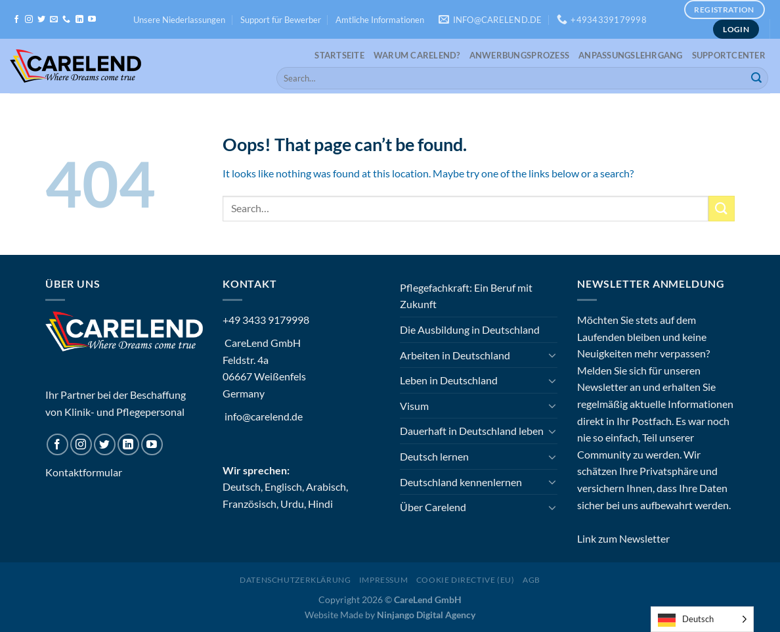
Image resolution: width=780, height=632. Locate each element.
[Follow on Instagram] (29, 19)
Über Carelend (433, 507)
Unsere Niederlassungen (179, 19)
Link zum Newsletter (623, 538)
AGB (531, 580)
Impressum (383, 580)
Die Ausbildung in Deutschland (470, 329)
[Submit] (756, 78)
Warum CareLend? (417, 55)
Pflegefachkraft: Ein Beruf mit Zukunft (466, 296)
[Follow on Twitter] (41, 19)
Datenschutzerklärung (295, 580)
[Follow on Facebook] (16, 19)
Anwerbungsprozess (519, 55)
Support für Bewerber (280, 19)
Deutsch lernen (434, 456)
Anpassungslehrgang (630, 55)
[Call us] (66, 19)
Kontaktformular (83, 472)
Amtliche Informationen (380, 19)
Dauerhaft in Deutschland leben (472, 430)
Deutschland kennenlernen (461, 482)
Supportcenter (729, 55)
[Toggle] (552, 355)
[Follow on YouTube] (92, 19)
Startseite (339, 55)
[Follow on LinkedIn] (79, 19)
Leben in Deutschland (449, 380)
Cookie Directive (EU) (465, 580)
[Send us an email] (54, 19)
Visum (414, 405)
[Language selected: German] (702, 619)
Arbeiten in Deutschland (455, 355)
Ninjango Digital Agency (426, 614)
